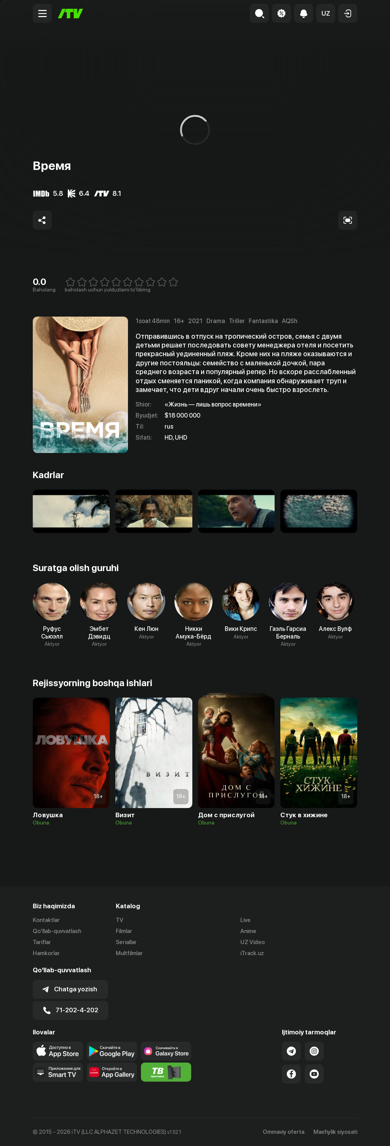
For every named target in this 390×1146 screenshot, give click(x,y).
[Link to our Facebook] (291, 1074)
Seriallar (126, 942)
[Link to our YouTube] (314, 1074)
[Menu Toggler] (42, 13)
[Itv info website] (166, 1072)
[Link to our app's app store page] (58, 1051)
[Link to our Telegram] (291, 1051)
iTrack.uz (252, 953)
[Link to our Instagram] (314, 1051)
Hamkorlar (46, 953)
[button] (325, 13)
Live (245, 920)
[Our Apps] (58, 1072)
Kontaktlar (46, 920)
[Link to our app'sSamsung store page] (166, 1051)
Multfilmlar (129, 953)
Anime (248, 931)
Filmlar (124, 931)
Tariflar (42, 942)
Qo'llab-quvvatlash (57, 931)
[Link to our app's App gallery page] (112, 1072)
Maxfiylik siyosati (335, 1131)
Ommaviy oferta (283, 1131)
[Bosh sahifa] (70, 13)
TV (119, 920)
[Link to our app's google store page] (112, 1051)
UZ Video (252, 942)
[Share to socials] (42, 220)
